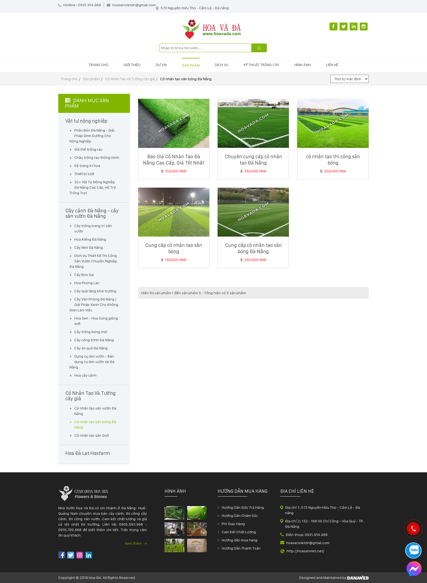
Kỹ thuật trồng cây (261, 65)
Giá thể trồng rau (88, 149)
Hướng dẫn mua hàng (239, 540)
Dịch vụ (221, 65)
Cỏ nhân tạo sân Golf (91, 435)
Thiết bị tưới (84, 174)
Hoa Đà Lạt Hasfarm (87, 453)
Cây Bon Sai (84, 274)
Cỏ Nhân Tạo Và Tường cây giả (130, 79)
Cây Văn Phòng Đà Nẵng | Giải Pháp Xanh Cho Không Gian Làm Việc (93, 304)
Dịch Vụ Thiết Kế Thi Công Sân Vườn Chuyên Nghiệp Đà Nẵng (93, 261)
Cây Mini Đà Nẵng (88, 247)
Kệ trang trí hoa (87, 165)
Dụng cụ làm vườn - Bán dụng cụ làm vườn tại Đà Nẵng (91, 361)
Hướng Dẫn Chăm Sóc (240, 515)
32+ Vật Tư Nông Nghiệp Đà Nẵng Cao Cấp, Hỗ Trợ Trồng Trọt (92, 187)
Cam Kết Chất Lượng (239, 532)
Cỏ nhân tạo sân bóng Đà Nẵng (186, 79)
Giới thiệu (132, 65)
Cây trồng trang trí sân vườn (93, 228)
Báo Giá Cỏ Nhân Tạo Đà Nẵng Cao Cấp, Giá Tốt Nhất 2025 (173, 163)
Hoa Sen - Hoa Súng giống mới (96, 321)
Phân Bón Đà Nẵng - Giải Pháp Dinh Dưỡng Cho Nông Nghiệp (91, 135)
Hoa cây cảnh (85, 375)
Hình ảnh (302, 65)
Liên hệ (332, 65)
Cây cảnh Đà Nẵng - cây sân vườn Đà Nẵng (92, 213)
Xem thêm (136, 543)
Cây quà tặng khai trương (95, 291)
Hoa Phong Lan (86, 283)
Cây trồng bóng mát (90, 332)
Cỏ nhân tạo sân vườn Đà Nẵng (95, 411)
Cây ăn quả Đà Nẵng (91, 348)
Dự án (161, 65)
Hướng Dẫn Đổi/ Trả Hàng (243, 507)
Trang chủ (98, 65)
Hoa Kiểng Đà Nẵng (90, 239)
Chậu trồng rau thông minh (96, 157)
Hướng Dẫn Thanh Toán (241, 548)
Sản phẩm (191, 65)
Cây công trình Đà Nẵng (94, 340)
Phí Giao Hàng (233, 524)
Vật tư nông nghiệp (86, 121)
